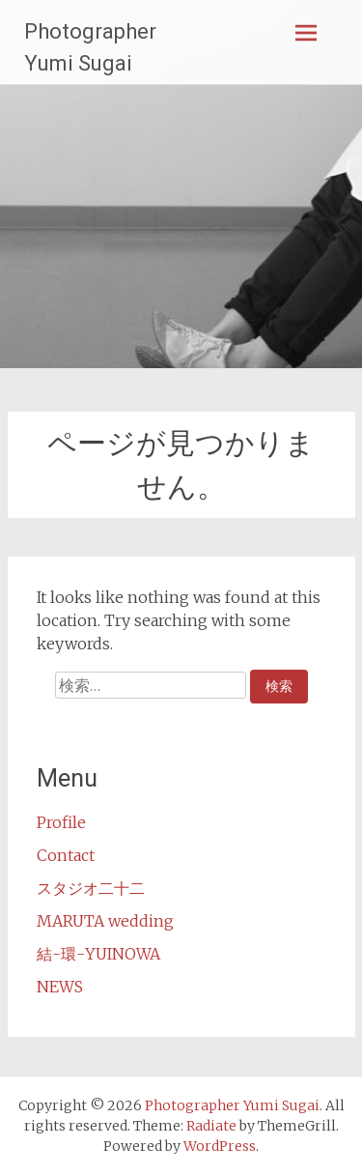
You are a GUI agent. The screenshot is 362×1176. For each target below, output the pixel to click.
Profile (61, 822)
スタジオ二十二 (91, 888)
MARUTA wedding (105, 921)
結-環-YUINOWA (98, 953)
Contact (66, 855)
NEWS (60, 986)
